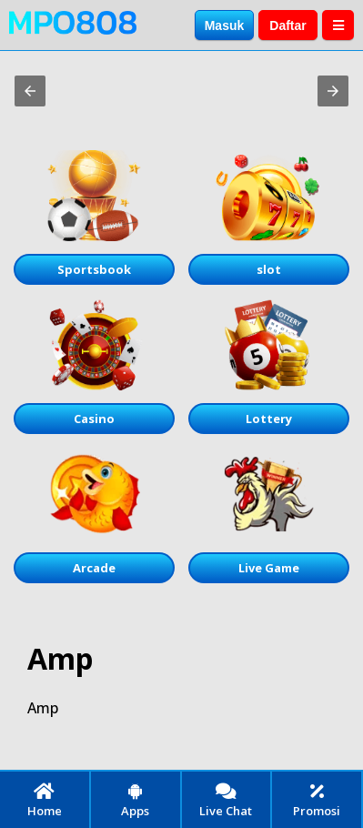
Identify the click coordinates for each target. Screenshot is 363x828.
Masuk (225, 25)
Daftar (287, 25)
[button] (30, 91)
